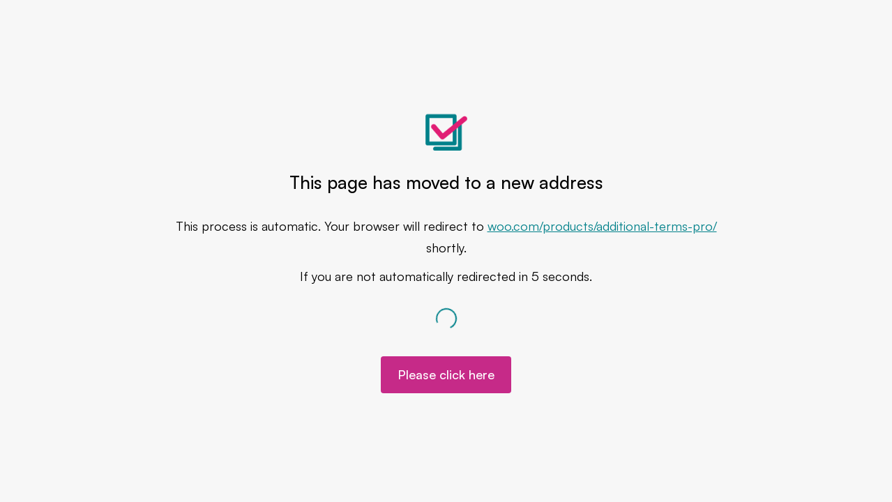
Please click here (446, 374)
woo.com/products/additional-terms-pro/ (602, 226)
